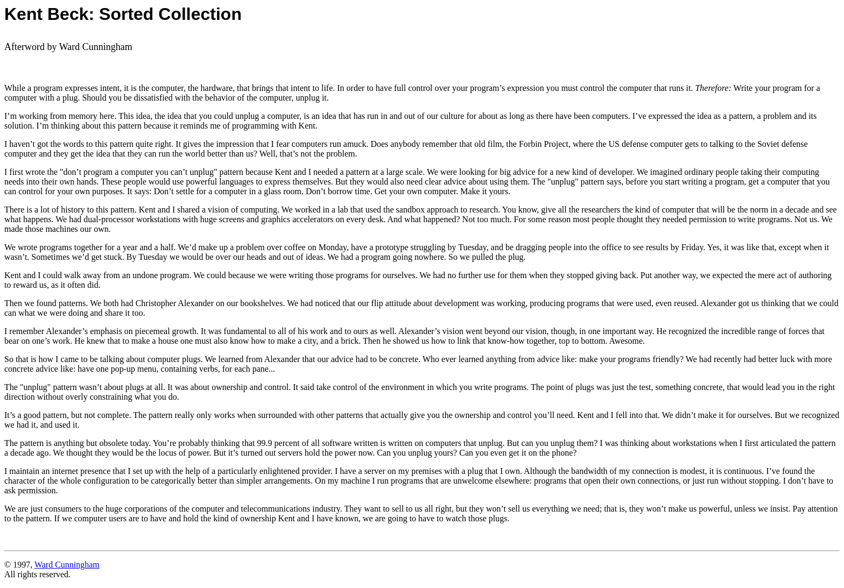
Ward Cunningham (67, 564)
